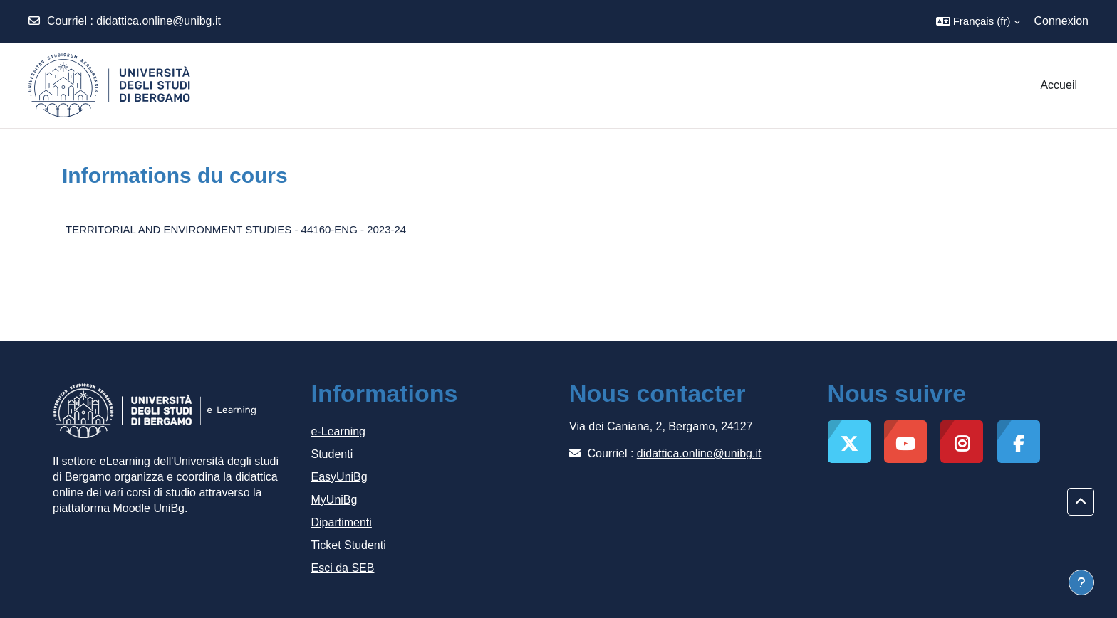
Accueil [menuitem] (1058, 85)
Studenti (332, 454)
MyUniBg (334, 500)
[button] (978, 21)
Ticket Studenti (348, 545)
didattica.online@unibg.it (158, 21)
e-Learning (338, 431)
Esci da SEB (343, 568)
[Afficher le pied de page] (1081, 582)
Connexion (1061, 21)
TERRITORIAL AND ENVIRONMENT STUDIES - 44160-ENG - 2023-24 (236, 229)
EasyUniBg (339, 477)
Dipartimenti (341, 522)
